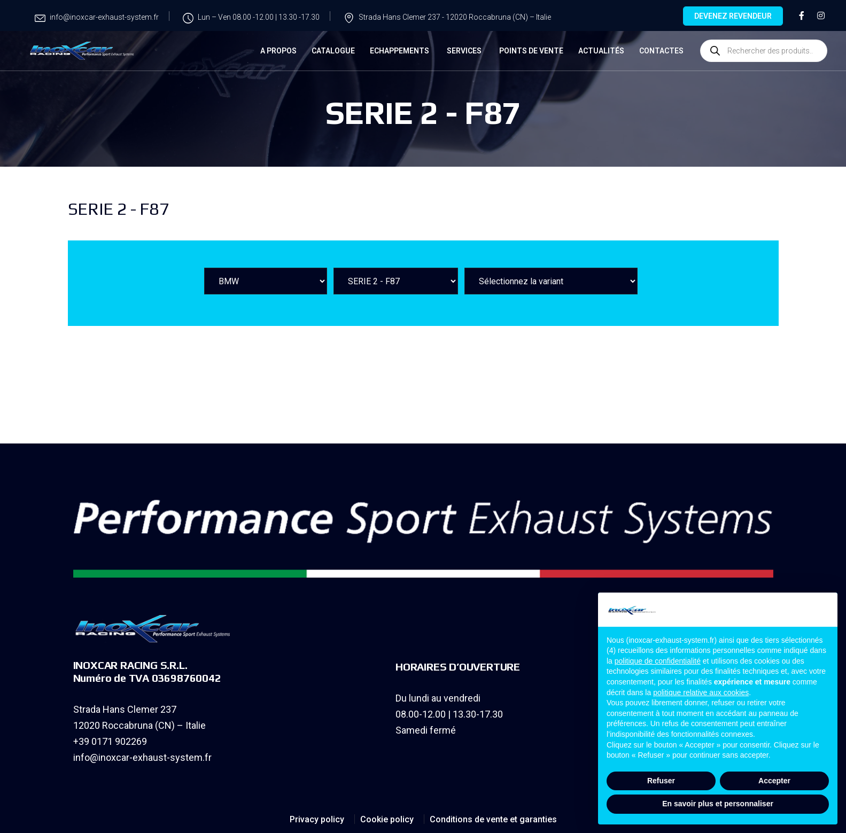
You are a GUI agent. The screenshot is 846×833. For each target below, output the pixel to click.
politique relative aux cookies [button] (701, 692)
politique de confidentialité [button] (658, 661)
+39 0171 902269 (110, 741)
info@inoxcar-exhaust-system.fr (142, 757)
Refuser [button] (661, 780)
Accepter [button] (774, 780)
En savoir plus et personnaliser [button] (717, 803)
